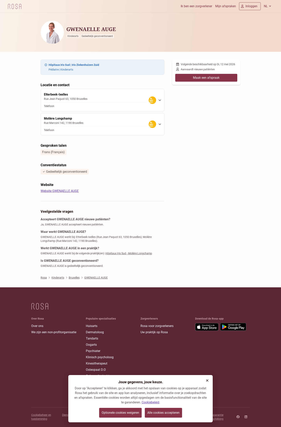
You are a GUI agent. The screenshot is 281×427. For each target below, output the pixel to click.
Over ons (37, 326)
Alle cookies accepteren (163, 412)
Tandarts (92, 338)
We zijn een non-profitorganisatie (53, 332)
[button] (207, 380)
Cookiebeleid (150, 402)
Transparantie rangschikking (214, 416)
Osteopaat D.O (96, 370)
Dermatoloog (95, 332)
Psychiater (93, 351)
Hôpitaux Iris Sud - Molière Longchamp (128, 253)
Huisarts (91, 326)
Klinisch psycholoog (100, 357)
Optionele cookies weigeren (120, 412)
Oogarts (91, 345)
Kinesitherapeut (96, 363)
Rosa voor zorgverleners (156, 326)
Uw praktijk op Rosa (154, 332)
